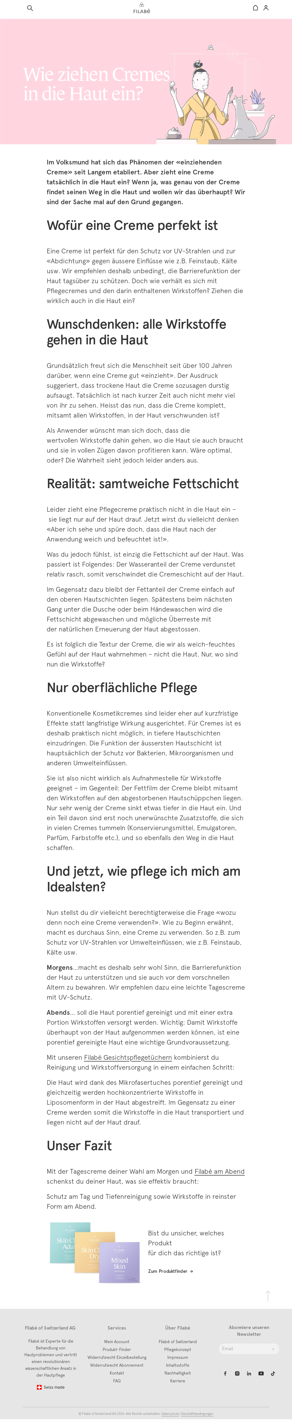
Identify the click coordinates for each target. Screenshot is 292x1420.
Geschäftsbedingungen (197, 1414)
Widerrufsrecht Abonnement (117, 1365)
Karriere (177, 1381)
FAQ (117, 1381)
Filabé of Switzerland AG (99, 1414)
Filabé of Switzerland (178, 1342)
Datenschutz (170, 1414)
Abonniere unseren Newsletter (249, 1331)
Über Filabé (177, 1328)
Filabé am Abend (220, 1171)
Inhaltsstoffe (177, 1365)
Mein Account (116, 1342)
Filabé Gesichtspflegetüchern (128, 1057)
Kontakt (117, 1373)
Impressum (177, 1357)
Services (117, 1328)
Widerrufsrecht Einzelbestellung (116, 1357)
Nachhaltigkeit (177, 1373)
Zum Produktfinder (168, 1271)
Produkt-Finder (117, 1350)
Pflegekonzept (177, 1350)
